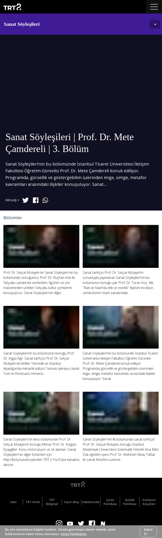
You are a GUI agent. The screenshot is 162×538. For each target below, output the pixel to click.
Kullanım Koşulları (149, 502)
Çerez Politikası (110, 502)
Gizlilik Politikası (129, 502)
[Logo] (81, 485)
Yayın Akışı (71, 502)
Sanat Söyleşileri (22, 24)
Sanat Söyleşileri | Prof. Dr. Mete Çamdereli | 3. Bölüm (69, 142)
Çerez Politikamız (73, 534)
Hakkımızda (91, 502)
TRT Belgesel (52, 502)
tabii (13, 502)
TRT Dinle (33, 502)
